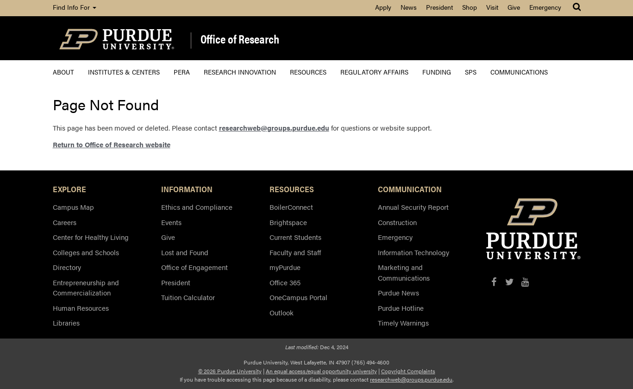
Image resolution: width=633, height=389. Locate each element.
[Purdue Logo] (117, 38)
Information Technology (413, 252)
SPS (470, 71)
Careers (64, 222)
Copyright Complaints (408, 371)
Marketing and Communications (404, 272)
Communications (519, 71)
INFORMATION (187, 188)
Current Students (295, 237)
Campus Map (73, 207)
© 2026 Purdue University (230, 371)
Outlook (281, 312)
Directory (67, 267)
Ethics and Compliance (196, 207)
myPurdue (285, 267)
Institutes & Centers (124, 71)
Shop (469, 7)
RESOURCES (291, 188)
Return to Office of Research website (111, 144)
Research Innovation (240, 71)
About (63, 71)
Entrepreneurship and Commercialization (86, 287)
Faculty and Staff (295, 252)
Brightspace (288, 222)
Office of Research (240, 39)
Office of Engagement (194, 267)
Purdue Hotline (401, 308)
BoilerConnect (291, 207)
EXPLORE (69, 188)
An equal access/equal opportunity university (321, 371)
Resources (308, 71)
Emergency (545, 7)
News (409, 7)
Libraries (66, 322)
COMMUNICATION (410, 188)
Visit (492, 7)
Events (171, 222)
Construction (397, 222)
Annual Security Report (413, 207)
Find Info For (74, 7)
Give (514, 7)
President (439, 7)
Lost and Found (184, 252)
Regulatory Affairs (374, 71)
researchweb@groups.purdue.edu (274, 127)
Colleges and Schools (86, 252)
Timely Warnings (403, 322)
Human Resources (81, 308)
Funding (436, 71)
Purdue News (398, 292)
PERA (182, 71)
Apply (383, 7)
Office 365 (285, 282)
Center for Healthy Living (91, 237)
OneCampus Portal (298, 297)
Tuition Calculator (188, 297)
